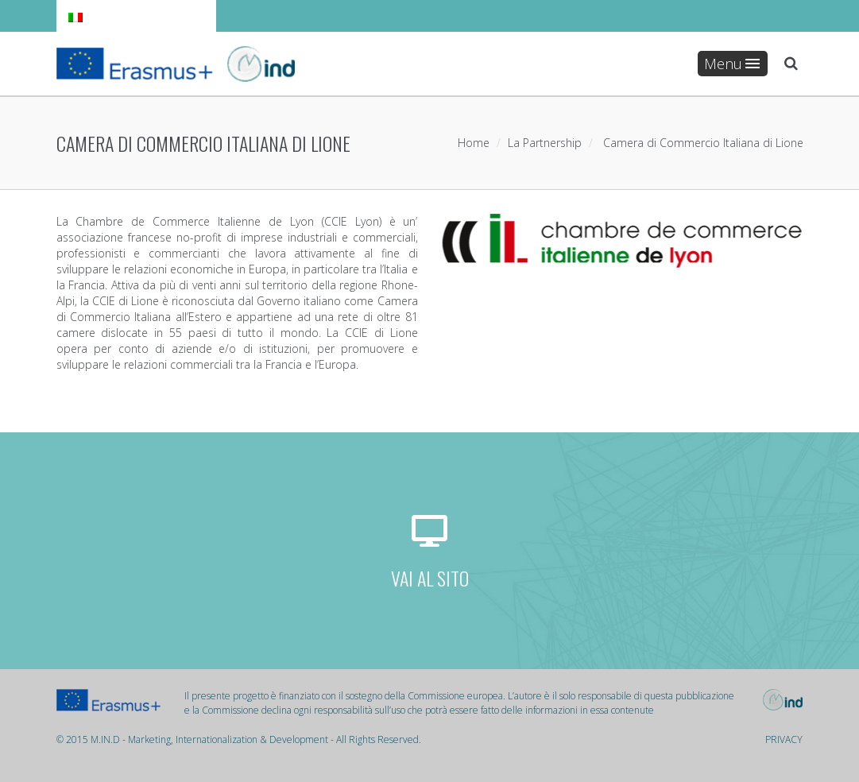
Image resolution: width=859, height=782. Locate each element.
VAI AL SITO (430, 577)
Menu (732, 63)
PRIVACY (784, 739)
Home (473, 142)
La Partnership (545, 142)
